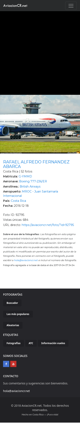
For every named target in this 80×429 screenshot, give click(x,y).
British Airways (30, 186)
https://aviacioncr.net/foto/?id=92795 (48, 225)
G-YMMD (25, 176)
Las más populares (18, 314)
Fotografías (14, 343)
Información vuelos (53, 343)
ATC (31, 343)
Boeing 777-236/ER (33, 181)
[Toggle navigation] (71, 6)
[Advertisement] (38, 52)
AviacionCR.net (15, 5)
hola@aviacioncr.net (26, 260)
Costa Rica (18, 201)
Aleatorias (13, 325)
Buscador (12, 303)
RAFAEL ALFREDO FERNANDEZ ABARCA (36, 164)
